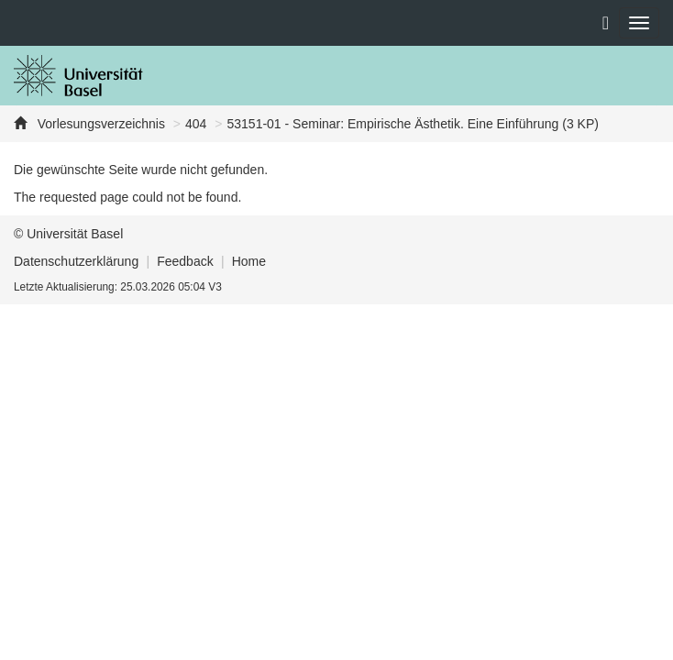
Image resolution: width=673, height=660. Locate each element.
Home (249, 261)
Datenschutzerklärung (76, 261)
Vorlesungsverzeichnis (99, 123)
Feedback (185, 261)
